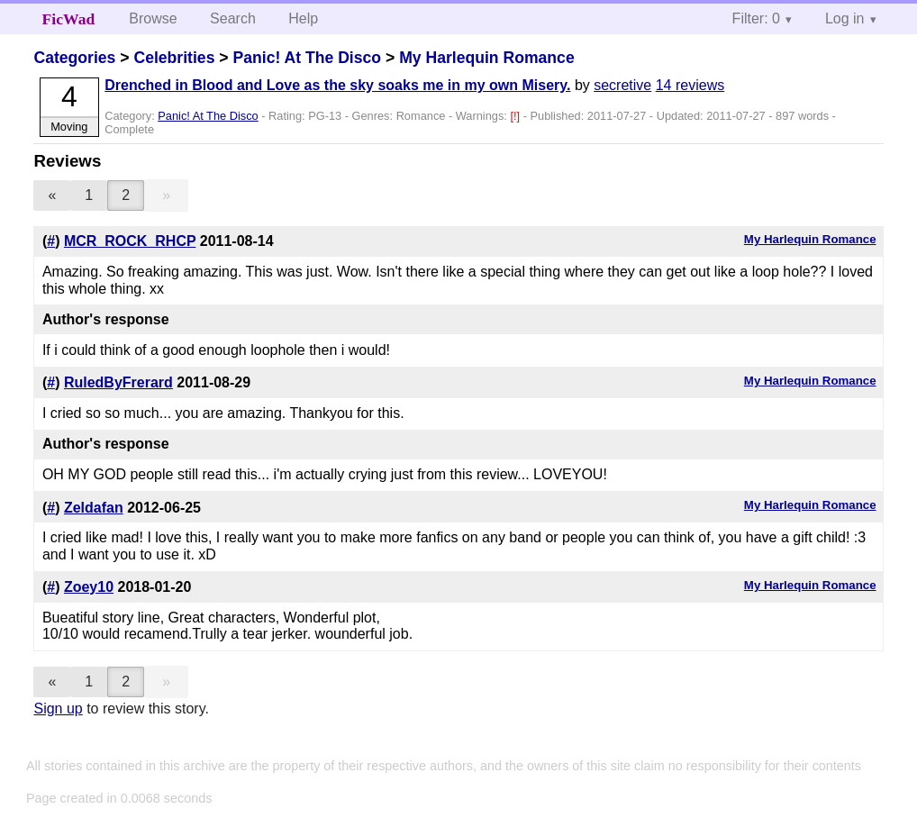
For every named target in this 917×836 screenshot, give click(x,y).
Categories (74, 58)
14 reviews (690, 85)
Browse (153, 18)
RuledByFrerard (118, 382)
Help (303, 18)
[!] (516, 116)
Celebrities (173, 58)
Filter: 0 (756, 18)
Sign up (57, 708)
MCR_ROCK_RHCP (129, 241)
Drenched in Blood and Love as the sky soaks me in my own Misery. (337, 85)
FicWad (68, 19)
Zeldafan (93, 507)
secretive (622, 85)
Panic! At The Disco (306, 58)
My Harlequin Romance (487, 58)
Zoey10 (88, 587)
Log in (845, 18)
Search (233, 18)
